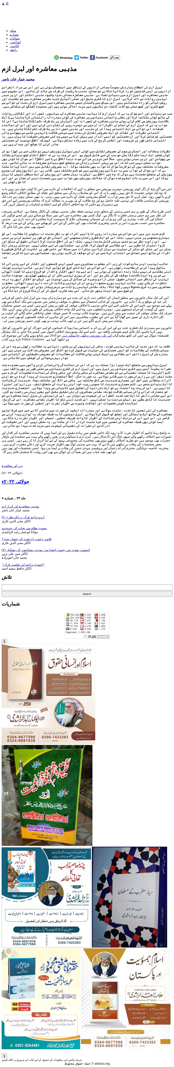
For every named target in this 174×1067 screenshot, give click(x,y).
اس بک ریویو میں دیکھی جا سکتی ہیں (87, 335)
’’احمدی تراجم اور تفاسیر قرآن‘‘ (23, 564)
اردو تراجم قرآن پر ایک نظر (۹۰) (23, 517)
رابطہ (13, 50)
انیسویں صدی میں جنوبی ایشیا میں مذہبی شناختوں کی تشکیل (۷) (46, 550)
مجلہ (13, 30)
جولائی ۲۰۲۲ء (15, 481)
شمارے (14, 34)
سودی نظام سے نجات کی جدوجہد (24, 528)
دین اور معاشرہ (12, 466)
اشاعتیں (15, 42)
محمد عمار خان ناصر (18, 79)
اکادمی (14, 46)
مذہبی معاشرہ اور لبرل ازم (20, 506)
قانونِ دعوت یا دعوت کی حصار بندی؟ (26, 539)
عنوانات (15, 38)
